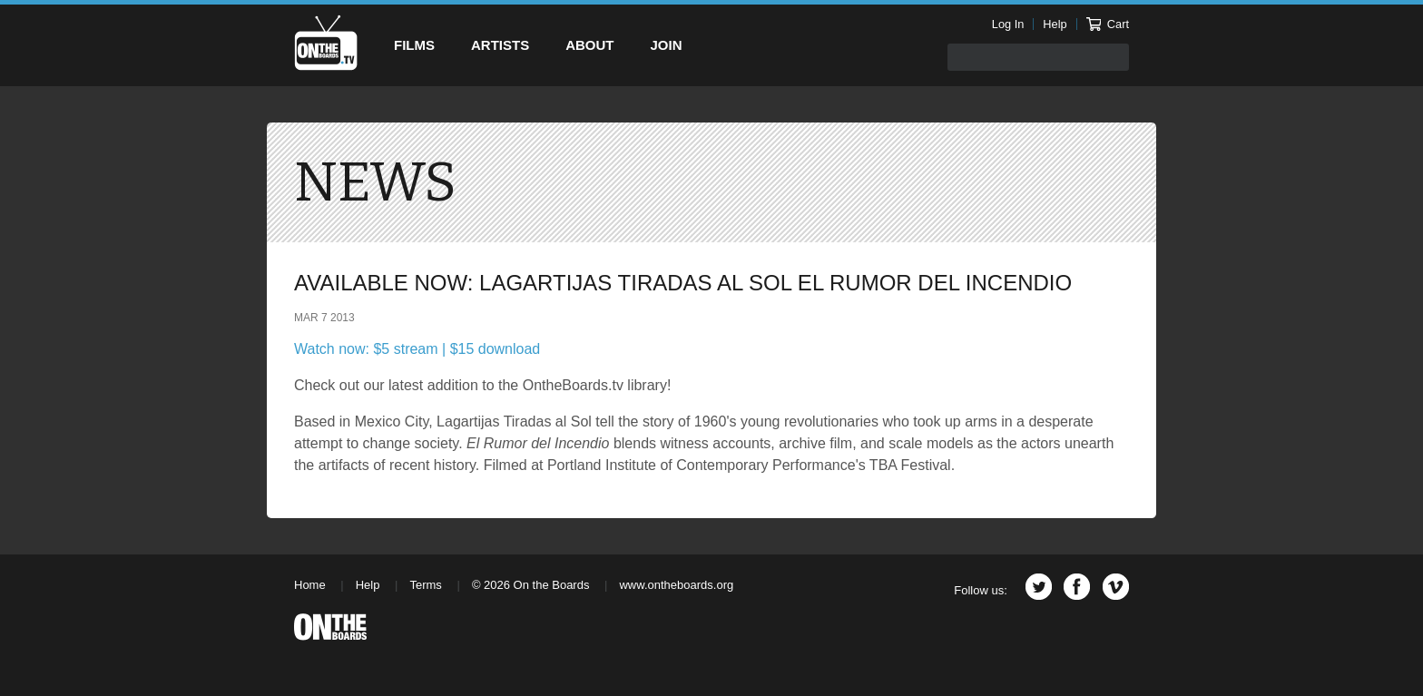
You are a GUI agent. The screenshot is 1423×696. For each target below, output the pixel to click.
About (589, 45)
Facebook (1077, 586)
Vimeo (1116, 586)
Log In (1008, 24)
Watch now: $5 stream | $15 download (417, 349)
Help (1054, 24)
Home (310, 585)
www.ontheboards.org (676, 585)
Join (666, 45)
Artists (500, 45)
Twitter (1039, 586)
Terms (425, 585)
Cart (1107, 24)
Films (414, 45)
